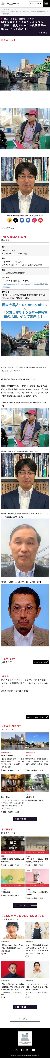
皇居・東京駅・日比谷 (14, 19)
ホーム (3, 9)
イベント (43, 33)
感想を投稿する (40, 662)
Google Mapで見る (35, 717)
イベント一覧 (12, 9)
